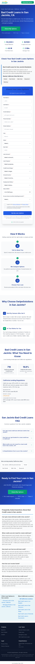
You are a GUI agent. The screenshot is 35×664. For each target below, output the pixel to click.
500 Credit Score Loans (24, 637)
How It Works (4, 632)
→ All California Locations (25, 599)
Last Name (6, 104)
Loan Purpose (7, 161)
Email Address (7, 112)
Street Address (7, 126)
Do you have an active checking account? (13, 196)
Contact (3, 634)
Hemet (5, 79)
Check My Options (27, 2)
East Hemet (12, 79)
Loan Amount (7, 154)
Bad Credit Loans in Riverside (25, 613)
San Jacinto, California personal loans (11, 464)
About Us (3, 630)
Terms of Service (16, 204)
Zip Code (5, 147)
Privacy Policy (25, 204)
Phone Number (7, 119)
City (4, 133)
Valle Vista (19, 79)
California (16, 9)
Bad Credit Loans (9, 9)
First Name (6, 97)
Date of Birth (6, 189)
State (5, 140)
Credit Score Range (8, 168)
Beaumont (27, 79)
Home (2, 9)
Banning (6, 82)
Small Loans (21, 632)
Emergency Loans (23, 634)
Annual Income (7, 175)
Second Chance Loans (24, 630)
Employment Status (8, 182)
